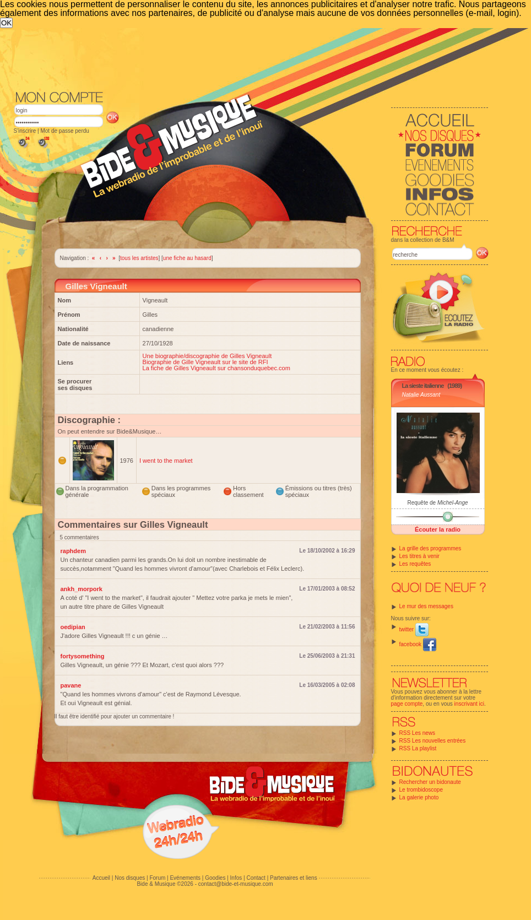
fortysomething (83, 656)
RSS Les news (417, 733)
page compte (407, 704)
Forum (157, 878)
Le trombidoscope (421, 790)
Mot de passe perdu (64, 131)
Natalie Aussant (421, 395)
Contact (255, 878)
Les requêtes (415, 564)
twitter (414, 629)
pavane (71, 685)
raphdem (73, 551)
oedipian (73, 627)
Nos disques (130, 878)
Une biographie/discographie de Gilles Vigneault (207, 356)
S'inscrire (25, 131)
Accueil (101, 878)
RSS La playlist (418, 748)
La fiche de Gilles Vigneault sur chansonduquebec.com (216, 368)
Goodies (215, 878)
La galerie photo (419, 797)
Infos (236, 878)
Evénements (185, 878)
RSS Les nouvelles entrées (432, 741)
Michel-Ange (452, 503)
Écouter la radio (437, 529)
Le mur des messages (426, 606)
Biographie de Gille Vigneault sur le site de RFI (205, 362)
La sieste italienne (423, 385)
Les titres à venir (419, 556)
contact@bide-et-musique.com (235, 884)
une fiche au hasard (187, 258)
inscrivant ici (469, 704)
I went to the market (166, 460)
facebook (417, 644)
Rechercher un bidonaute (430, 782)
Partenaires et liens (293, 878)
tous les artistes (139, 258)
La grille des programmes (430, 548)
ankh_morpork (81, 589)
